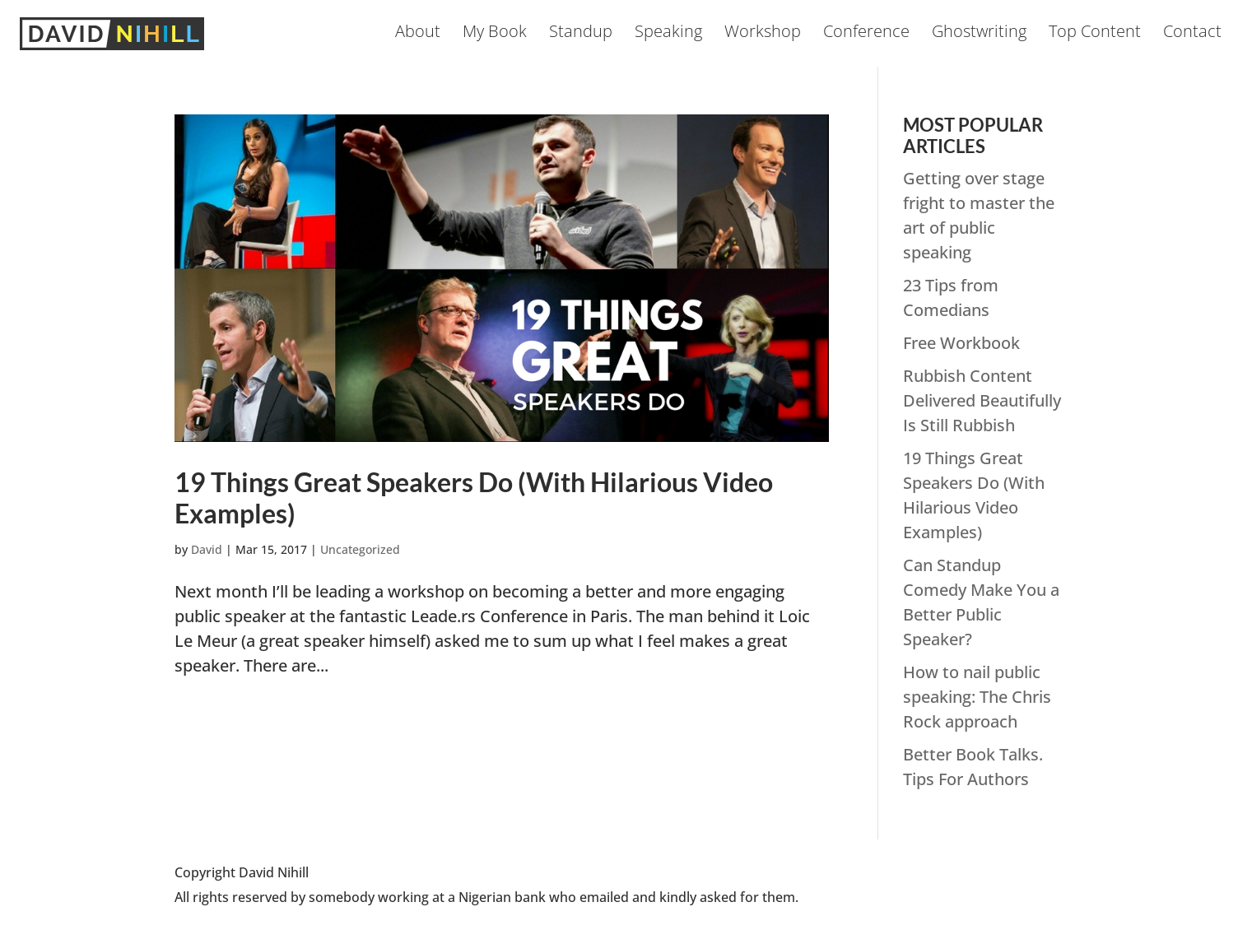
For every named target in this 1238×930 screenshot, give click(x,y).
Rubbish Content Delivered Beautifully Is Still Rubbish (982, 400)
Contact (1192, 34)
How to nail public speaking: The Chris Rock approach (977, 696)
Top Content (1095, 34)
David (206, 549)
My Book (495, 34)
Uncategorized (360, 549)
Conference (866, 34)
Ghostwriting (979, 34)
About (417, 34)
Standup (580, 34)
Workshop (762, 34)
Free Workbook (961, 343)
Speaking (668, 34)
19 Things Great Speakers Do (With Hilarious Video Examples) (474, 497)
